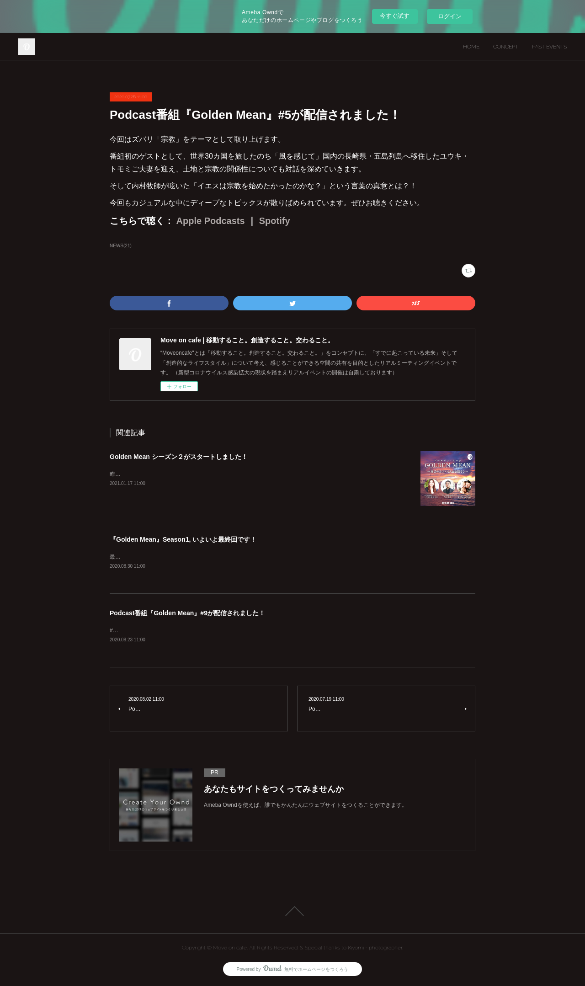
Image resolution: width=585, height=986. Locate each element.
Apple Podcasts (209, 221)
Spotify (273, 221)
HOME (471, 46)
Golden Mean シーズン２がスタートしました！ (179, 456)
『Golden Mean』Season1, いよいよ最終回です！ (183, 539)
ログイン (450, 16)
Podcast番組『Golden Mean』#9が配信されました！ (187, 613)
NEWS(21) (121, 245)
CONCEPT (505, 46)
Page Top (292, 912)
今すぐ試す (395, 15)
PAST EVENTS (549, 46)
